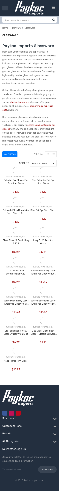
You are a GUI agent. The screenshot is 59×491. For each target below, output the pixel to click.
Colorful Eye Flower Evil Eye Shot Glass (16, 182)
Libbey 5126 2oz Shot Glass (43, 242)
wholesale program (19, 102)
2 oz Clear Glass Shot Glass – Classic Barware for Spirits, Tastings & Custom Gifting (43, 333)
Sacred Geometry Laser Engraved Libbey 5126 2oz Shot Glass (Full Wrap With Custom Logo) (43, 272)
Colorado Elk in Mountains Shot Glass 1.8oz (16, 212)
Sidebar (10, 153)
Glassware (30, 28)
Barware (16, 28)
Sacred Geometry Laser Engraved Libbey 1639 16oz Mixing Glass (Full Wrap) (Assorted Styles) (43, 302)
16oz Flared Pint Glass (16, 361)
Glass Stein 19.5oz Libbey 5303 (16, 242)
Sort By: (24, 163)
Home (5, 28)
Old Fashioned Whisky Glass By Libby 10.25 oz (16, 332)
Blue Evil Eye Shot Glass (43, 210)
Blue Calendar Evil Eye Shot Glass (43, 182)
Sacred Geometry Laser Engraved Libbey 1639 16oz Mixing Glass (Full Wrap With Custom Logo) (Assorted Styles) (16, 302)
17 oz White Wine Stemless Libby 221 (16, 272)
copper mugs (36, 106)
